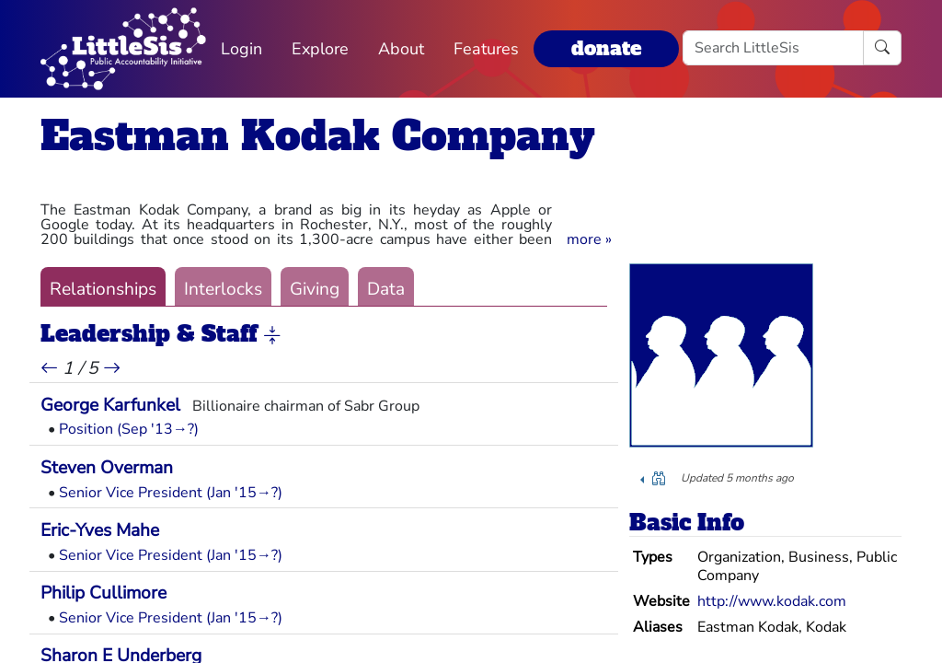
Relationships (103, 289)
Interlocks (223, 289)
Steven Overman (106, 468)
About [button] (401, 49)
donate (606, 48)
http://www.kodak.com (771, 601)
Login (241, 49)
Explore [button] (320, 49)
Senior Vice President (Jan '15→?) (170, 493)
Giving (314, 289)
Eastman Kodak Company (317, 136)
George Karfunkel (110, 405)
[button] (589, 239)
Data (386, 289)
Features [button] (486, 49)
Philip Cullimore (103, 593)
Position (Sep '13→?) (129, 429)
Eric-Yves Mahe (99, 530)
